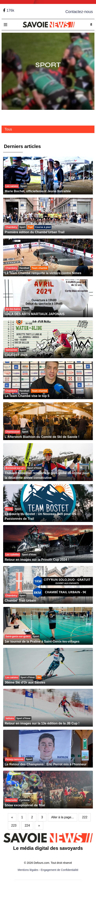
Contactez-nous (79, 11)
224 (27, 825)
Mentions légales (28, 869)
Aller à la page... (62, 817)
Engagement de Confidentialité (59, 869)
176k (10, 10)
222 (84, 817)
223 (13, 825)
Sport (48, 65)
